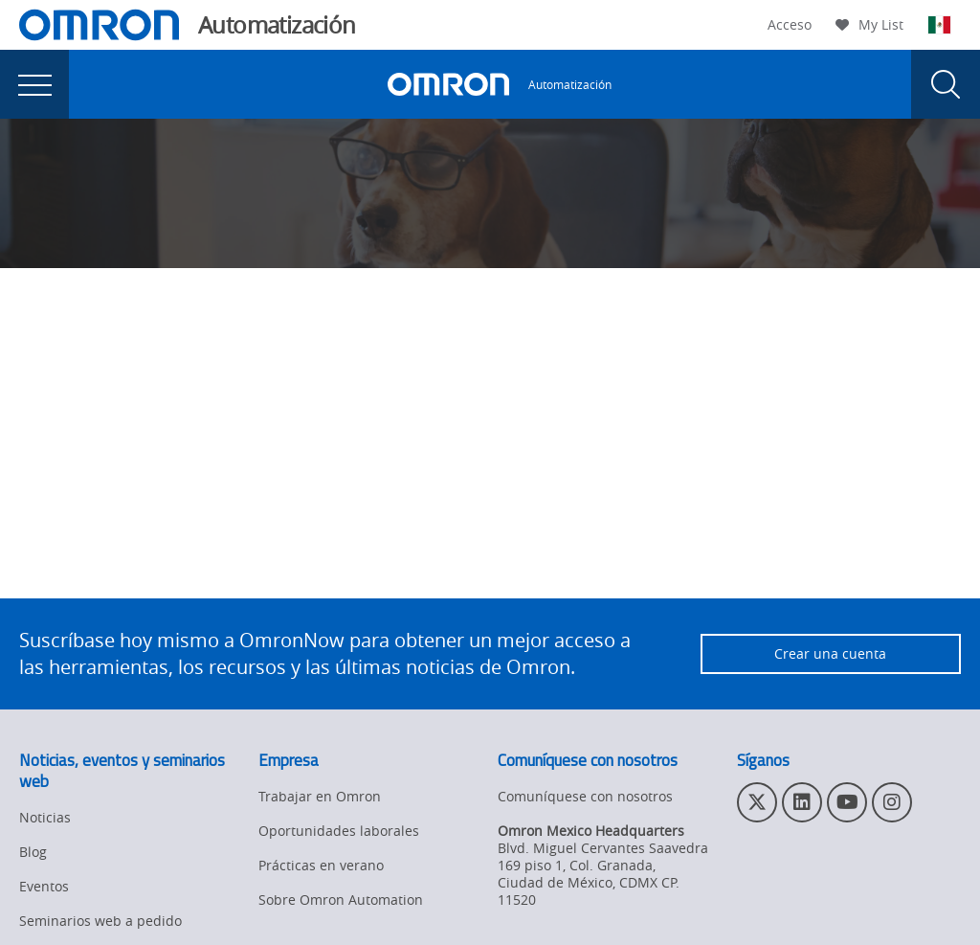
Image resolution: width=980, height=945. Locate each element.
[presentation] (34, 84)
